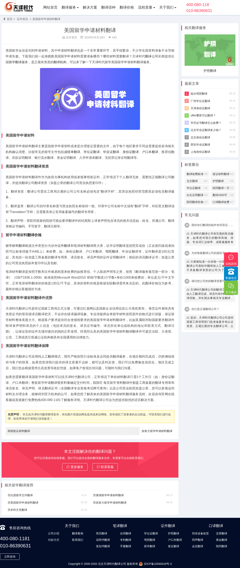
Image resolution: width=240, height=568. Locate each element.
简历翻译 (101, 533)
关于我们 (166, 7)
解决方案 (90, 7)
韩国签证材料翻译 (19, 431)
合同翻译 (125, 533)
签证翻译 (173, 546)
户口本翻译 (150, 152)
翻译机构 (60, 62)
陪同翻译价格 (197, 202)
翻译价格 (127, 7)
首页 (9, 19)
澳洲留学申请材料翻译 (108, 495)
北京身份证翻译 (200, 137)
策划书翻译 (103, 546)
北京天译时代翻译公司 (112, 563)
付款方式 (53, 539)
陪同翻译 (221, 546)
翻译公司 (151, 56)
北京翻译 (197, 181)
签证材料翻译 (223, 174)
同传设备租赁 (200, 533)
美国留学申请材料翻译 (46, 19)
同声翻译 (197, 539)
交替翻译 (221, 533)
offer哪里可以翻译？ (203, 115)
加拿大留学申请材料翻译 (157, 431)
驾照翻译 (112, 251)
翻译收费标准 (197, 174)
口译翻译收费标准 (223, 202)
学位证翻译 (92, 152)
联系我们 (77, 539)
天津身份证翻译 (200, 108)
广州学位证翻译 (200, 101)
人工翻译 (47, 356)
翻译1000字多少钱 (223, 195)
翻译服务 (69, 7)
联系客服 (105, 467)
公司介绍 (53, 533)
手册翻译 (125, 546)
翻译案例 (77, 533)
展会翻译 (221, 539)
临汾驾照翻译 (199, 93)
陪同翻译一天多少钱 (223, 188)
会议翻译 (197, 546)
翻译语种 (108, 7)
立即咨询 (9, 556)
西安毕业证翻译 (200, 144)
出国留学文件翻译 (20, 495)
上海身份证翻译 (200, 151)
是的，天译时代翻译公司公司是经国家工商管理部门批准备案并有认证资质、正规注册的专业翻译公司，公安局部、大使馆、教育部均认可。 (210, 322)
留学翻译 (15, 62)
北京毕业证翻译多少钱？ (206, 130)
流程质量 (145, 7)
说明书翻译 (103, 539)
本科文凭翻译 (17, 509)
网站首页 (50, 7)
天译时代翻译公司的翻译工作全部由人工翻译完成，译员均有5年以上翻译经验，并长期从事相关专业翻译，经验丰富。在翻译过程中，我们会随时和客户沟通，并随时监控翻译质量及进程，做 (210, 294)
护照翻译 (210, 70)
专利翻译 (125, 539)
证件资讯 (22, 19)
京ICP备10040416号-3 (155, 564)
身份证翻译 (131, 152)
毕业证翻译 (111, 152)
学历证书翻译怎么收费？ (206, 122)
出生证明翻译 (197, 195)
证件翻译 (64, 245)
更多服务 (74, 467)
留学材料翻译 (15, 245)
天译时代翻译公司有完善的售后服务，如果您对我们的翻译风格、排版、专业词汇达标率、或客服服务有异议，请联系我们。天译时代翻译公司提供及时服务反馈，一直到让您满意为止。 (210, 238)
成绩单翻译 (72, 152)
